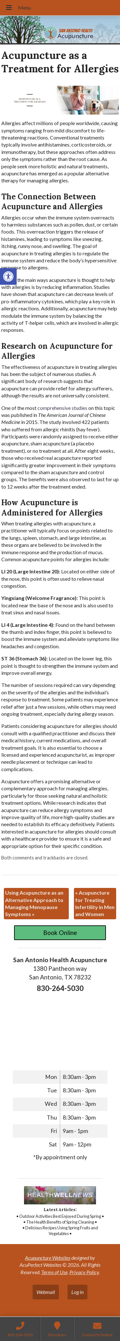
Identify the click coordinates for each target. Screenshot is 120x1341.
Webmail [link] (45, 1292)
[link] (8, 276)
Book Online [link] (60, 932)
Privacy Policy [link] (84, 1272)
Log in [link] (77, 1292)
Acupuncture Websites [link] (47, 1258)
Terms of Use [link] (54, 1272)
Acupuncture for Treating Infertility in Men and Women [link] (95, 903)
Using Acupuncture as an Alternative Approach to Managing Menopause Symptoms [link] (34, 903)
